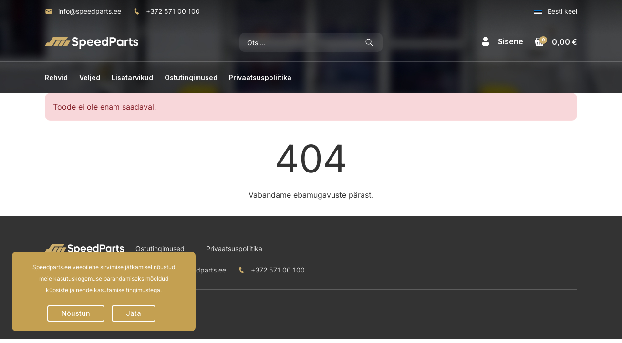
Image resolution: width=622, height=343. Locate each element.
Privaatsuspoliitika (260, 77)
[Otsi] (297, 42)
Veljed (89, 77)
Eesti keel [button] (555, 11)
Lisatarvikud (132, 77)
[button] (502, 41)
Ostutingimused (191, 77)
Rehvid (56, 77)
